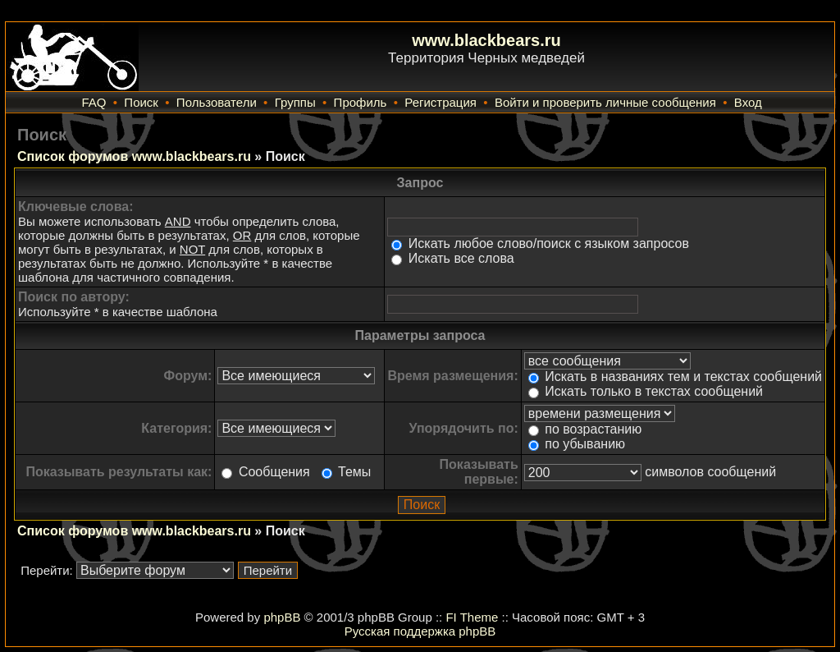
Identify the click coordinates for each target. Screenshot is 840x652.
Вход (748, 102)
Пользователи (216, 102)
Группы (295, 102)
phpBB (281, 617)
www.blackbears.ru (486, 40)
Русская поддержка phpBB (420, 631)
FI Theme (471, 617)
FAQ (93, 102)
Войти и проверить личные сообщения (605, 102)
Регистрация (440, 102)
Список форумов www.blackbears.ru (134, 156)
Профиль (360, 102)
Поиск (141, 102)
